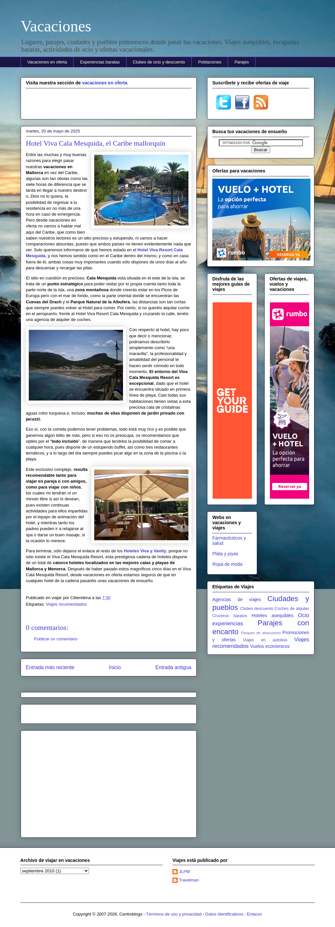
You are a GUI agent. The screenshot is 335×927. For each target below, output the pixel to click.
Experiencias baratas (100, 62)
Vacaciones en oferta (47, 62)
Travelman (189, 880)
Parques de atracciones (261, 633)
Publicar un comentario (56, 638)
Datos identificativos (224, 914)
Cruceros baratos (229, 616)
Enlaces (254, 914)
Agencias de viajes (236, 599)
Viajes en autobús (265, 640)
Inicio (115, 667)
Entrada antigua (173, 667)
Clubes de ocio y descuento (159, 62)
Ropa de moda (227, 564)
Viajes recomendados (66, 604)
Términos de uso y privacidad (174, 914)
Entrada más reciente (50, 667)
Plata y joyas (225, 553)
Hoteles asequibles (272, 615)
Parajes (242, 62)
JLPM (184, 871)
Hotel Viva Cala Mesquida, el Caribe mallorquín (96, 143)
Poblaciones (209, 62)
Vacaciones (56, 26)
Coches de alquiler (292, 608)
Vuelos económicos (270, 646)
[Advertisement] (108, 103)
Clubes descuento (256, 608)
